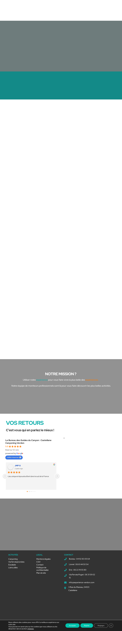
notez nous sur (14, 457)
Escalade (12, 564)
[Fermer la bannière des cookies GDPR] (111, 625)
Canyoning (13, 559)
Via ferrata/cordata (16, 562)
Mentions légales (43, 559)
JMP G (18, 465)
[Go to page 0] (27, 491)
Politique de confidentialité (42, 568)
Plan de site (41, 573)
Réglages (101, 625)
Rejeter (86, 625)
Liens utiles (13, 567)
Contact (39, 564)
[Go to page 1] (29, 491)
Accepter (72, 625)
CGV (38, 562)
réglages (30, 629)
